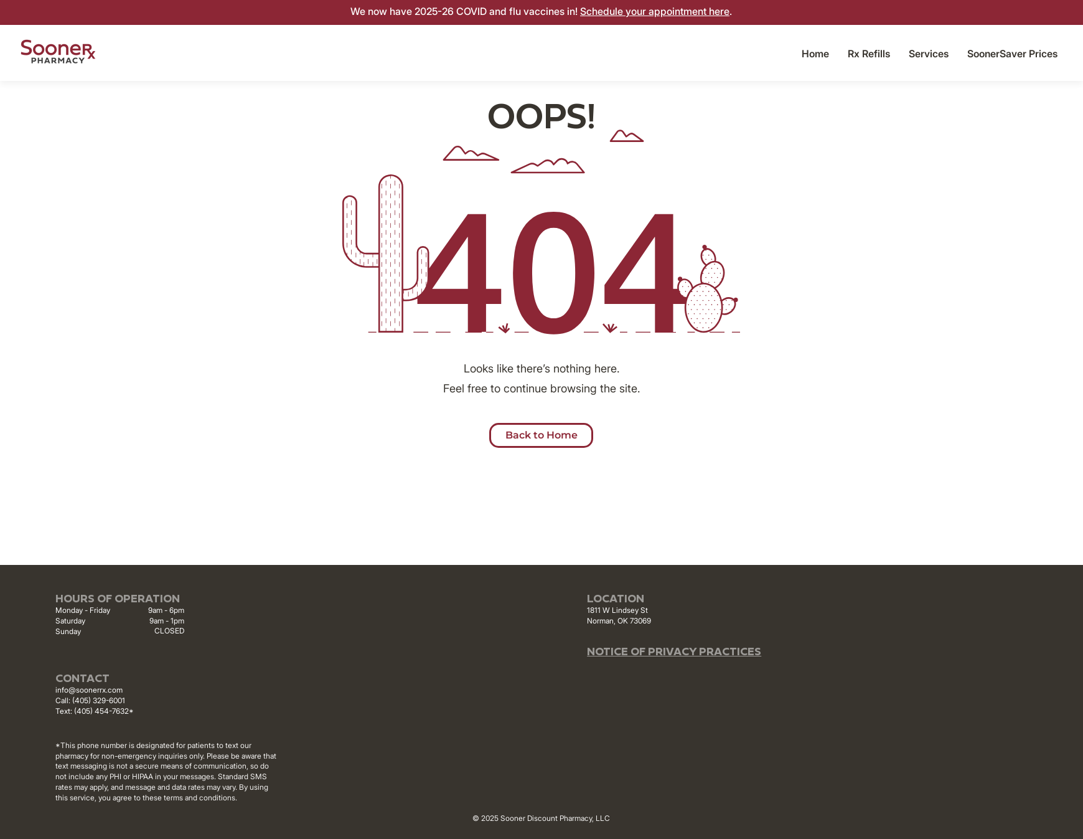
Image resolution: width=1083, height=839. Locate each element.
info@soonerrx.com (89, 689)
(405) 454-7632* (104, 711)
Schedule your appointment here (654, 11)
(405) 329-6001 (98, 700)
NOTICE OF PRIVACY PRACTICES (674, 653)
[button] (928, 53)
